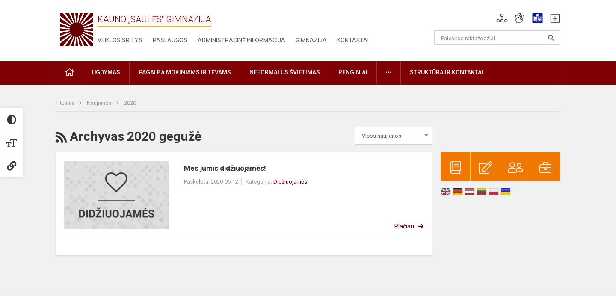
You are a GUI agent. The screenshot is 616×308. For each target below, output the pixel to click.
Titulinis (66, 103)
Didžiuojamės (290, 181)
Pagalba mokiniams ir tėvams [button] (185, 72)
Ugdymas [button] (106, 72)
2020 (130, 103)
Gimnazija (311, 40)
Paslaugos (170, 40)
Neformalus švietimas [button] (284, 72)
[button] (502, 18)
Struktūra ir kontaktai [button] (446, 72)
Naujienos (100, 103)
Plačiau (404, 226)
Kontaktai (353, 40)
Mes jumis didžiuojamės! (225, 168)
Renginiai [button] (352, 72)
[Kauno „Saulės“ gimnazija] (77, 29)
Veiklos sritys (120, 40)
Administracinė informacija (241, 40)
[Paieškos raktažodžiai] (497, 37)
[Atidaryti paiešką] (551, 38)
